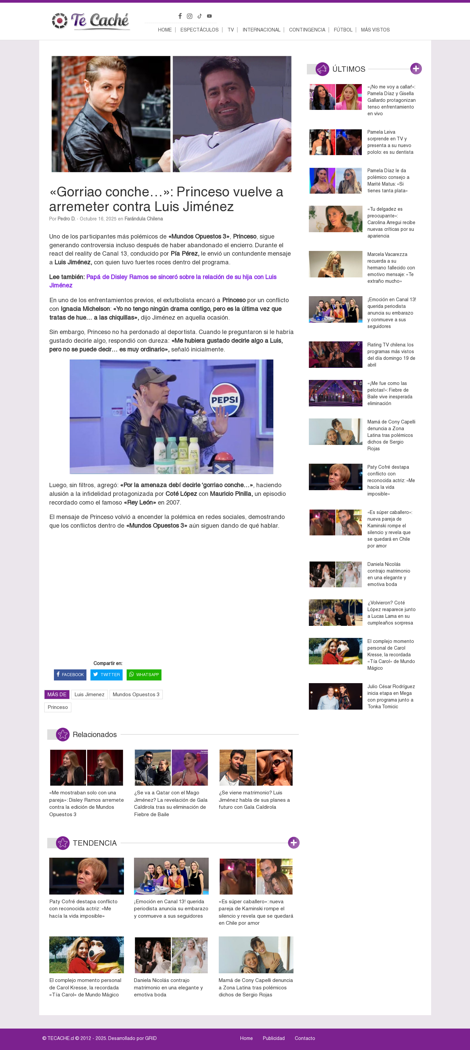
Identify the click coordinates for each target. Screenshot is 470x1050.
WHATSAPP (144, 675)
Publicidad (274, 1038)
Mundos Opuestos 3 (136, 694)
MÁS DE (57, 694)
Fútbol (343, 29)
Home (165, 29)
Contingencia (307, 29)
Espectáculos (200, 29)
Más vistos (375, 29)
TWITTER (106, 675)
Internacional (261, 29)
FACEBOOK (70, 675)
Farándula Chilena (144, 218)
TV (230, 29)
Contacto (305, 1038)
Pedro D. (66, 218)
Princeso (58, 707)
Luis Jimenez (90, 694)
